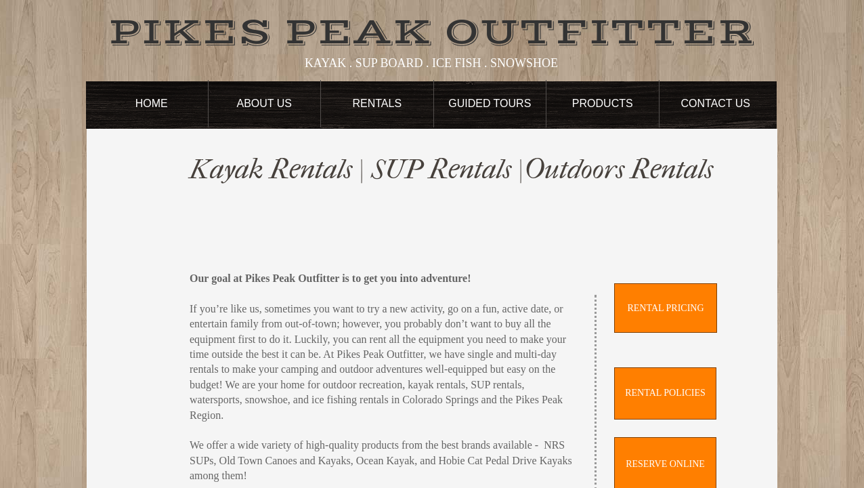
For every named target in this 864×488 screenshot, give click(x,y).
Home (151, 103)
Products (602, 103)
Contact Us (715, 103)
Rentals (377, 103)
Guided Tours (489, 103)
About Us (265, 103)
